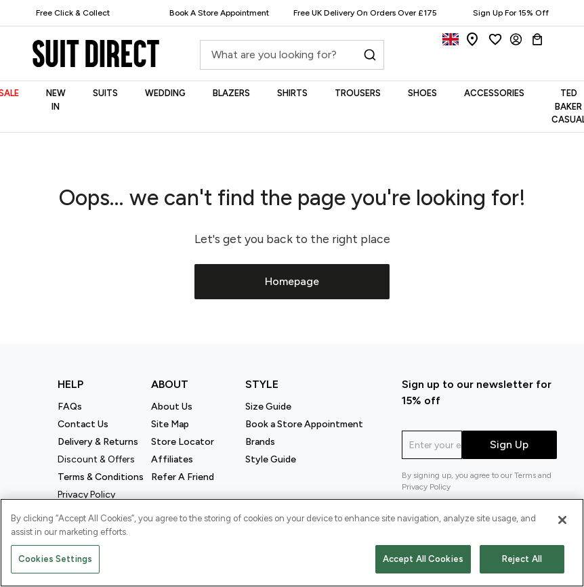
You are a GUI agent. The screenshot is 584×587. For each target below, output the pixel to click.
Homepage (292, 281)
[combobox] (291, 58)
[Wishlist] (495, 39)
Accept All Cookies (423, 559)
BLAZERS (231, 93)
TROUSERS (358, 93)
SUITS (105, 93)
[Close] (562, 520)
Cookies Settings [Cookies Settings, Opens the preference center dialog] (55, 559)
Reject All (522, 559)
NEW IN (56, 100)
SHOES (422, 93)
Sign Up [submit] (509, 444)
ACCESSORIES (494, 93)
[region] (292, 542)
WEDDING (165, 93)
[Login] (515, 39)
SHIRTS (292, 93)
